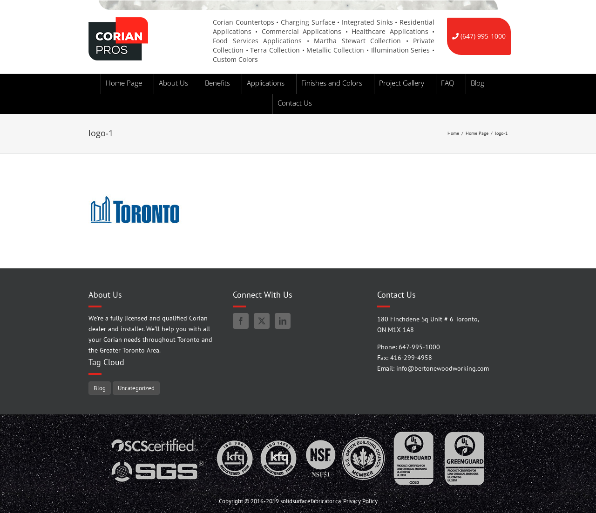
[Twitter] (262, 321)
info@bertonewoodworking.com (442, 368)
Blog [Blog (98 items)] (100, 388)
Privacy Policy (360, 501)
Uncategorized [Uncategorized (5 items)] (136, 388)
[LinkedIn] (283, 321)
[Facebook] (241, 321)
